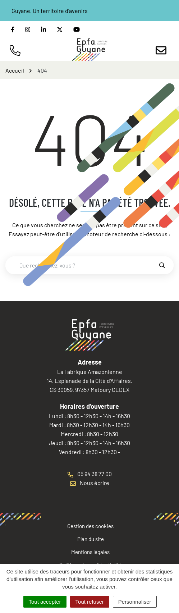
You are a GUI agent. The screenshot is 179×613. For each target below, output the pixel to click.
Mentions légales (90, 552)
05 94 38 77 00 (90, 473)
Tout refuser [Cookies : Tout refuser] (89, 602)
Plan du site (90, 539)
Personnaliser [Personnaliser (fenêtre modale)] (134, 602)
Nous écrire (89, 482)
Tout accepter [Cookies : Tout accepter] (45, 602)
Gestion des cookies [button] (90, 526)
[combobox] (82, 265)
